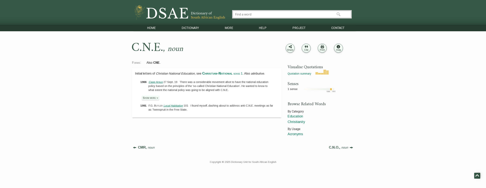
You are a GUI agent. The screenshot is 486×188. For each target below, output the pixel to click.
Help (338, 50)
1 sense (293, 89)
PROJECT (299, 28)
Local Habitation (173, 105)
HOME (151, 28)
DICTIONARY (190, 28)
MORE (229, 28)
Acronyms (295, 134)
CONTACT (337, 28)
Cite (306, 50)
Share (290, 50)
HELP (262, 28)
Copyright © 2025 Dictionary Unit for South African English (243, 162)
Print (322, 50)
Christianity (296, 122)
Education (295, 116)
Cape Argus (156, 82)
